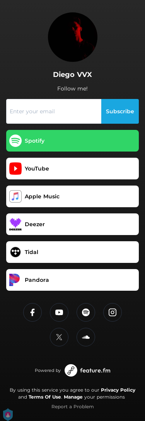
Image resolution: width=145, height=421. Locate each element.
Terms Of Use (45, 397)
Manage (73, 397)
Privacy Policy (118, 390)
